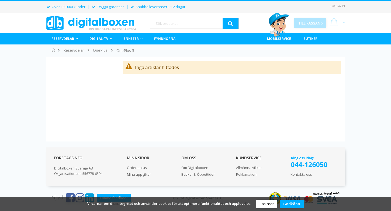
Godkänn (291, 203)
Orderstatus (137, 167)
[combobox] (186, 23)
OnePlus (100, 50)
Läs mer (266, 203)
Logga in (337, 6)
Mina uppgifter (139, 174)
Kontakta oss (301, 174)
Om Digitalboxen (194, 167)
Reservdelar (73, 50)
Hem (53, 50)
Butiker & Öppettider (198, 174)
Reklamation (246, 174)
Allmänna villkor (249, 167)
